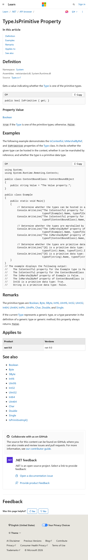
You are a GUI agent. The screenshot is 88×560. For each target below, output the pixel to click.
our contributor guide (38, 448)
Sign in (81, 4)
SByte (49, 303)
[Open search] (73, 4)
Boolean (7, 117)
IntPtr (22, 307)
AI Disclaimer (13, 540)
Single (59, 307)
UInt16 (63, 303)
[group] (44, 227)
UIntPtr (30, 307)
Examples (10, 40)
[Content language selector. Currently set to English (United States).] (22, 525)
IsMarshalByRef (73, 141)
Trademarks (12, 550)
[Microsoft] (44, 4)
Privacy (10, 545)
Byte (42, 303)
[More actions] (82, 11)
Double (46, 307)
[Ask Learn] (67, 11)
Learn (5, 11)
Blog (47, 540)
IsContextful (56, 141)
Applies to (10, 48)
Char (38, 307)
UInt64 (14, 307)
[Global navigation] (3, 4)
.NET (14, 11)
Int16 (56, 303)
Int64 (6, 307)
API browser (26, 11)
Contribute (61, 540)
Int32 (71, 303)
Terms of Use (58, 545)
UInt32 (79, 303)
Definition (10, 36)
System (20, 69)
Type (46, 85)
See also (9, 53)
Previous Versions (32, 540)
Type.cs (15, 77)
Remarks (9, 44)
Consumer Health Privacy (33, 545)
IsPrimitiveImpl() (18, 420)
